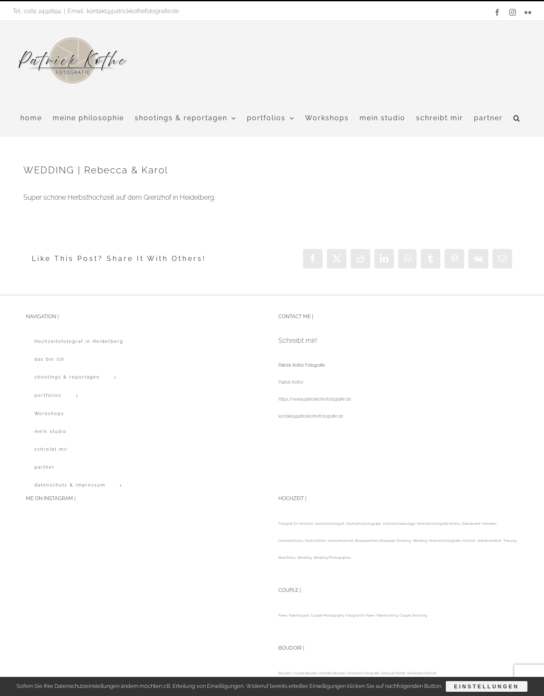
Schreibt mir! (297, 341)
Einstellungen (486, 687)
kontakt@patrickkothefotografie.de (310, 416)
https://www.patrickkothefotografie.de (314, 399)
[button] (517, 118)
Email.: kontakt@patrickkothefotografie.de (123, 11)
